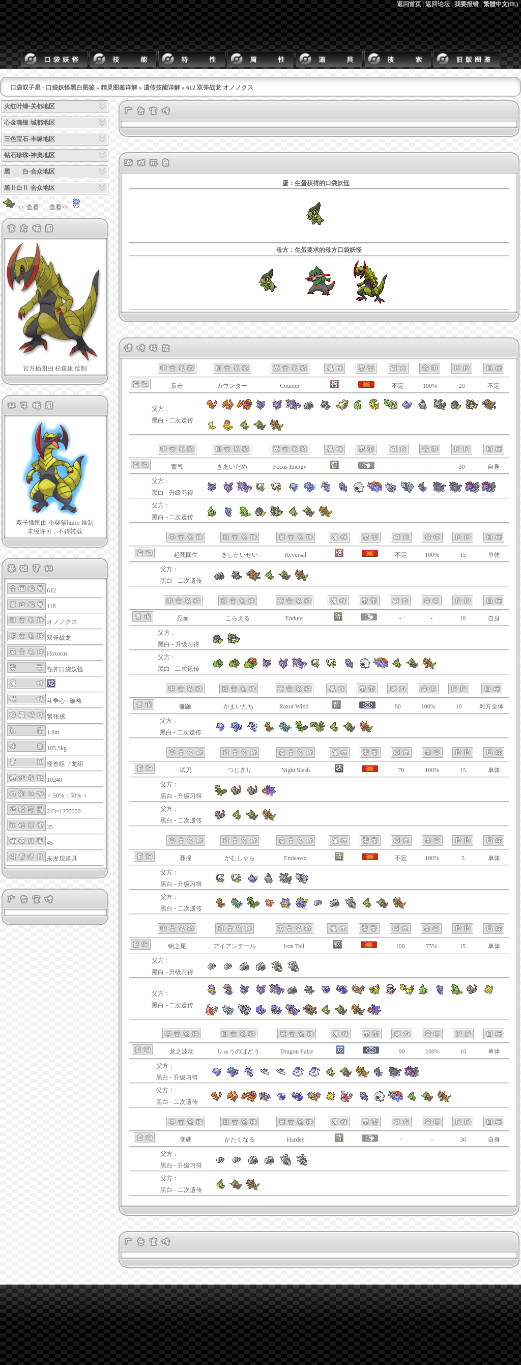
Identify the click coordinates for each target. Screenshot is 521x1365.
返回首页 (409, 4)
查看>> (67, 207)
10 (462, 618)
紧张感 (56, 716)
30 (461, 466)
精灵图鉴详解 (119, 87)
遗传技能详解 (161, 87)
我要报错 (466, 4)
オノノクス (62, 621)
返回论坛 (437, 4)
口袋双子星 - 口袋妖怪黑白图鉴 (52, 87)
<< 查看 (20, 207)
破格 (76, 700)
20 (461, 385)
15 (463, 554)
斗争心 (56, 700)
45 (50, 842)
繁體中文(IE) (500, 4)
